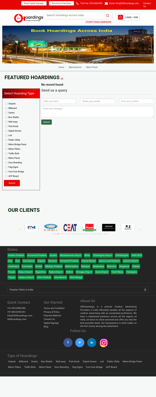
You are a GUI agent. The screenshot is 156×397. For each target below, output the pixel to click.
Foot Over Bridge (14, 171)
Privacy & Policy (52, 312)
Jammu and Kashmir (109, 261)
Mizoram (111, 266)
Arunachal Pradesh (36, 255)
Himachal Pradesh (69, 261)
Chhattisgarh (121, 255)
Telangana (131, 272)
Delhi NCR (137, 255)
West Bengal (76, 277)
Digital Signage (51, 323)
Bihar (87, 255)
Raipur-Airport (25, 272)
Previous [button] (55, 229)
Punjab (11, 272)
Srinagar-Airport (84, 272)
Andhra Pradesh (16, 255)
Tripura (11, 277)
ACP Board (12, 176)
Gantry (10, 112)
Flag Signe (11, 167)
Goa (10, 261)
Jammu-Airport (130, 261)
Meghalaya (98, 266)
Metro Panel (91, 67)
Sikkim (69, 272)
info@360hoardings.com (127, 3)
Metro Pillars (12, 149)
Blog (46, 326)
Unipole (10, 103)
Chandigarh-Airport (102, 255)
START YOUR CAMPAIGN (98, 22)
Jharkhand (13, 266)
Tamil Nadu (117, 272)
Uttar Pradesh (44, 277)
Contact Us (49, 319)
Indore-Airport (89, 261)
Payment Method (52, 315)
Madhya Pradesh (53, 266)
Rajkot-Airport (56, 272)
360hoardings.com (16, 319)
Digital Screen (13, 131)
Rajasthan (41, 272)
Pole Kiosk (11, 126)
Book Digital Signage (34, 3)
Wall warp (11, 122)
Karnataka (27, 266)
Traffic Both (12, 153)
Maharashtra (71, 266)
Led (8, 135)
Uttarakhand (60, 277)
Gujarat (41, 261)
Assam (53, 255)
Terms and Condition (54, 308)
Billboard (11, 108)
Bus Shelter (12, 117)
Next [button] (104, 229)
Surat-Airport (101, 272)
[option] (78, 44)
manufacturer (75, 67)
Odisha (135, 266)
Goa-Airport (28, 261)
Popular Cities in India (78, 289)
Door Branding (13, 162)
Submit (12, 183)
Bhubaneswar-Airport (70, 255)
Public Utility (12, 140)
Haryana (52, 261)
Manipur (85, 266)
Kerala (39, 266)
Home (61, 67)
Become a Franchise (61, 3)
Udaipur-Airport (26, 277)
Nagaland (124, 266)
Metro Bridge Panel (15, 144)
